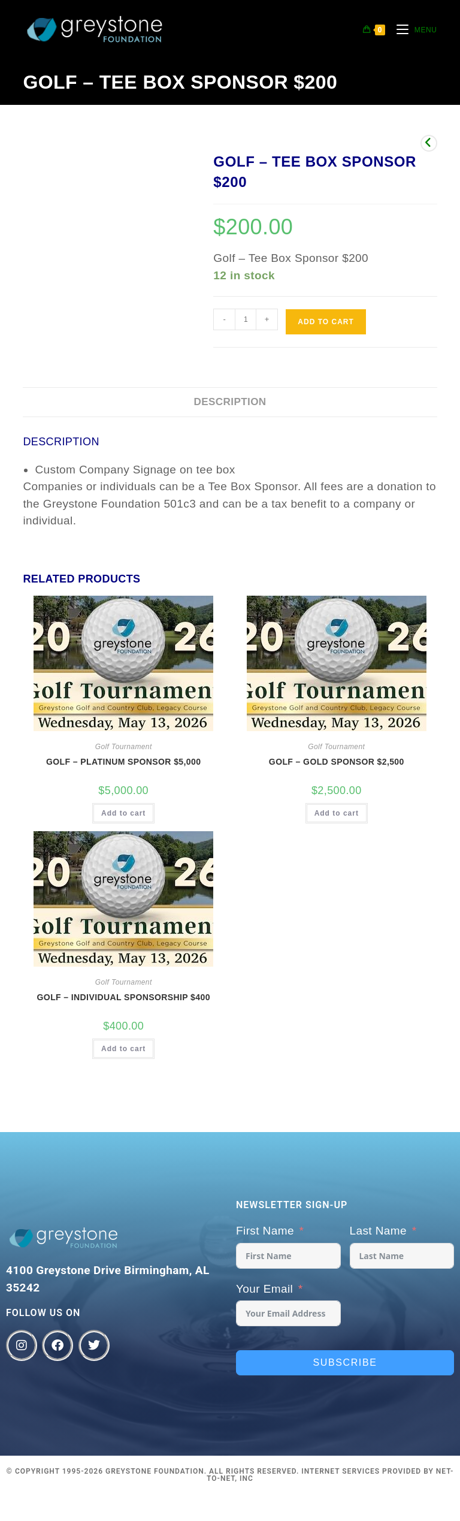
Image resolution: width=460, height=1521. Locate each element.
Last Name (378, 1230)
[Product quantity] (245, 319)
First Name (265, 1230)
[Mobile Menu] (412, 30)
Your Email (264, 1288)
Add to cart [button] (123, 813)
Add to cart (325, 322)
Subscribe (345, 1362)
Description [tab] (229, 402)
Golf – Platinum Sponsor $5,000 (123, 761)
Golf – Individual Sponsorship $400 (123, 997)
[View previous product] (428, 143)
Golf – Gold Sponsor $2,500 (336, 761)
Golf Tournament (123, 747)
